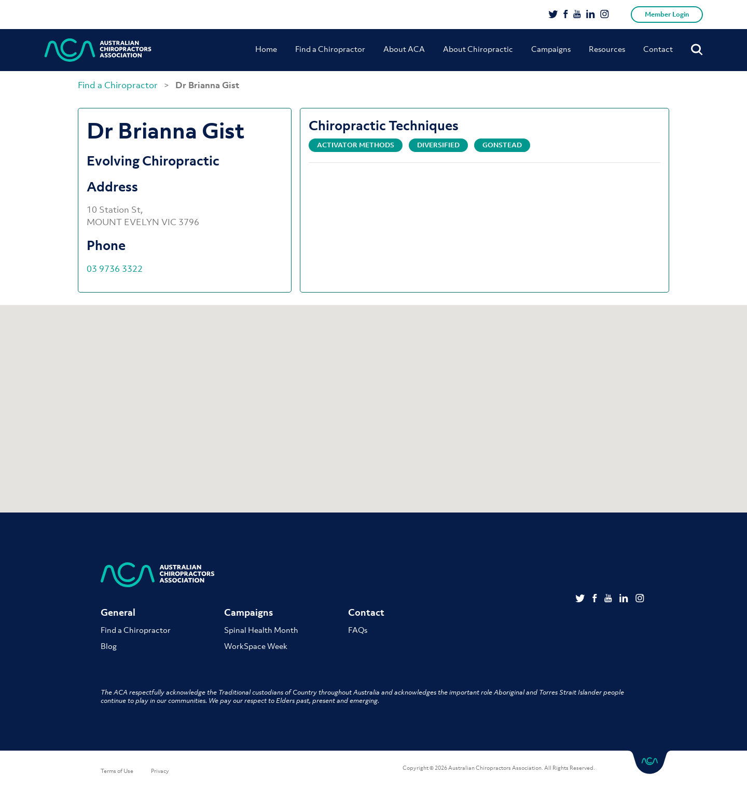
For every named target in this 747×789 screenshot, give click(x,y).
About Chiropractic (478, 49)
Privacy (160, 771)
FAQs (357, 630)
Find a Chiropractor (330, 49)
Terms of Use (117, 771)
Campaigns (551, 49)
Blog (109, 646)
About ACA (404, 49)
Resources (607, 49)
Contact (658, 49)
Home (266, 49)
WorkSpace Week (255, 646)
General (118, 612)
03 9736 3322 (115, 268)
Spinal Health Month (261, 630)
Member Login (667, 14)
